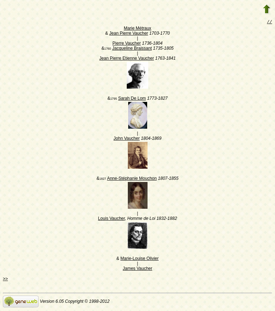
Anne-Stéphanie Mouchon (132, 179)
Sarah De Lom (132, 99)
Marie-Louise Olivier (139, 259)
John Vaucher (127, 139)
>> (5, 279)
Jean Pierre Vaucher (128, 33)
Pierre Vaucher (126, 43)
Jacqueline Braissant (132, 48)
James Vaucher (137, 269)
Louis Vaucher (111, 219)
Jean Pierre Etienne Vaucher (126, 58)
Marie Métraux (137, 28)
